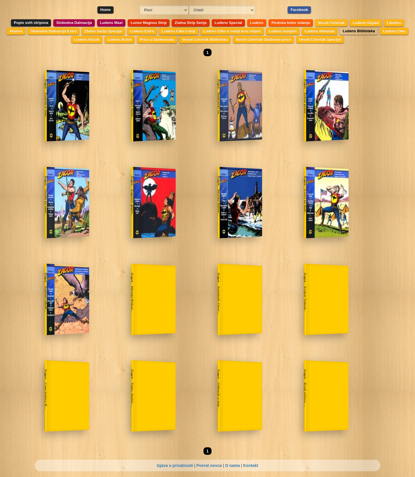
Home (105, 9)
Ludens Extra (142, 31)
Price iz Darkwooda (157, 39)
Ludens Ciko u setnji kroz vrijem (232, 31)
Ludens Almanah (320, 31)
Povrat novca (209, 465)
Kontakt (250, 465)
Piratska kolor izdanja (290, 22)
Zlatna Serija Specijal (103, 31)
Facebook (299, 9)
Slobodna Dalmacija (74, 22)
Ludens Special (228, 22)
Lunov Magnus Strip (149, 22)
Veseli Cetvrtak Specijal (320, 39)
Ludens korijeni (283, 31)
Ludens (256, 22)
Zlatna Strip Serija (191, 22)
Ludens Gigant (366, 22)
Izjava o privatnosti (175, 465)
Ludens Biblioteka (359, 31)
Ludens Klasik (86, 39)
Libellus (394, 22)
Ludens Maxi (111, 22)
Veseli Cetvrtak (331, 22)
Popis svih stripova (31, 22)
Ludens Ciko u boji (178, 31)
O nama (232, 465)
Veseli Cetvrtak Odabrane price (263, 39)
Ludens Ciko (394, 31)
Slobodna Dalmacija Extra (54, 31)
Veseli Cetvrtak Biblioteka (205, 39)
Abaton (16, 31)
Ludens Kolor (119, 39)
